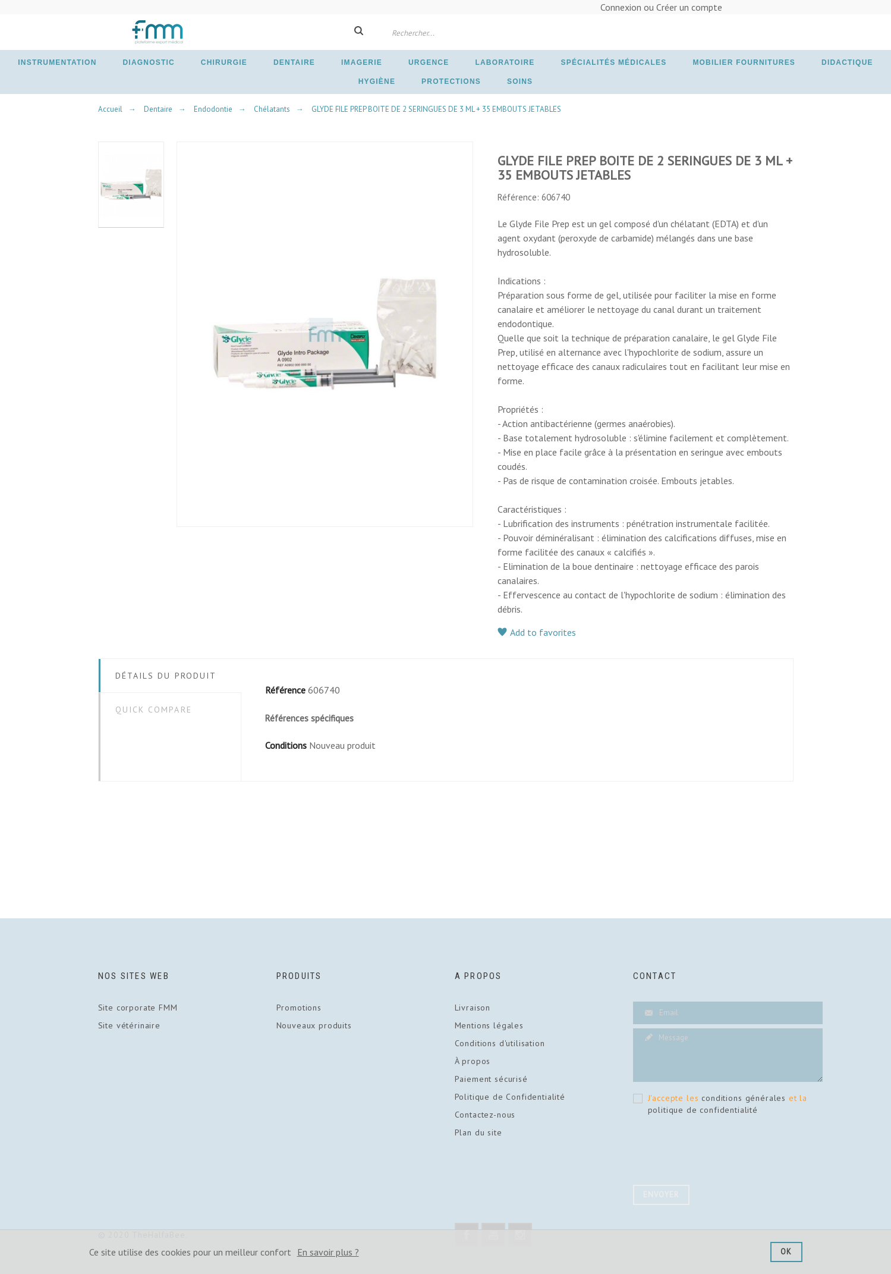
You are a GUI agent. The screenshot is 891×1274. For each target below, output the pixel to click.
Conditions (286, 745)
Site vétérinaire (129, 1025)
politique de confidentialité (703, 1109)
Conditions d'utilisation (500, 1043)
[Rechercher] (436, 32)
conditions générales (743, 1098)
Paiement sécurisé (491, 1079)
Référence (285, 690)
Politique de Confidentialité (510, 1096)
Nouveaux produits (314, 1025)
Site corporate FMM (138, 1007)
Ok (786, 1252)
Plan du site (478, 1132)
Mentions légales (489, 1025)
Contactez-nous (485, 1114)
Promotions (299, 1007)
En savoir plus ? (328, 1252)
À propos (473, 1061)
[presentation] (723, 1152)
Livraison (473, 1007)
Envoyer (661, 1195)
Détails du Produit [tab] (166, 675)
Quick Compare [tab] (153, 709)
